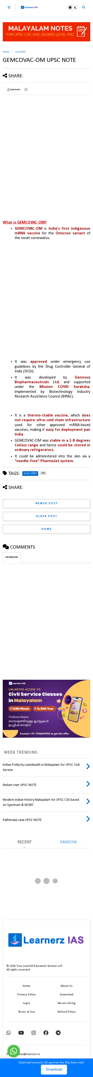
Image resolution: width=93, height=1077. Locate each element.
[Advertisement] (46, 145)
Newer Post (46, 503)
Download (54, 1070)
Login (26, 1003)
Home (6, 52)
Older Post (46, 516)
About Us (67, 986)
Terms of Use (26, 1011)
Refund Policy (67, 1011)
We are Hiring (67, 1003)
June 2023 (20, 52)
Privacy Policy (26, 994)
